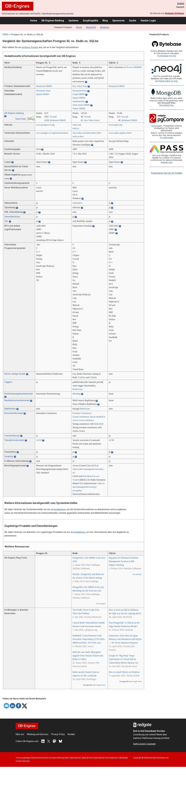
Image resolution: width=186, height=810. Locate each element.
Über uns (20, 734)
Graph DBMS (79, 94)
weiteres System (30, 47)
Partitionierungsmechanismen (18, 393)
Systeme (73, 20)
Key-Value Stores (91, 120)
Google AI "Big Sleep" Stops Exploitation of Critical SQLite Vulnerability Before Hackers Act (123, 659)
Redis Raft (98, 424)
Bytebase (104, 27)
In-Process (129, 67)
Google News (100, 685)
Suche (132, 20)
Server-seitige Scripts (14, 374)
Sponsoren (118, 20)
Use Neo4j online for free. (166, 81)
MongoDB (91, 27)
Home (33, 20)
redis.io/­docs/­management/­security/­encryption (89, 487)
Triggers (8, 382)
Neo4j (79, 27)
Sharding (76, 394)
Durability (8, 456)
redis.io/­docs (78, 136)
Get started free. (166, 105)
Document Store (43, 90)
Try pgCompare (166, 138)
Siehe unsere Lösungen (144, 744)
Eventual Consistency (82, 413)
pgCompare (156, 126)
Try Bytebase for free (166, 56)
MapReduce (10, 408)
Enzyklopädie (90, 20)
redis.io (76, 128)
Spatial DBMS (42, 94)
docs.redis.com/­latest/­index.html (87, 133)
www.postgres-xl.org (45, 125)
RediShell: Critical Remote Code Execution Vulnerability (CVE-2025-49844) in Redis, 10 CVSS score (89, 639)
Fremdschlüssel (12, 435)
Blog (105, 20)
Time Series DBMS (81, 105)
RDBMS (138, 67)
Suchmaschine (79, 101)
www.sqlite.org (115, 125)
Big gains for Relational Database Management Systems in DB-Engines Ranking (123, 561)
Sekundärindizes (12, 216)
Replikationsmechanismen (16, 400)
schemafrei (77, 203)
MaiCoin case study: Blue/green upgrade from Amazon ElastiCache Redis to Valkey (88, 655)
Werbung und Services (37, 734)
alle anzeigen (100, 604)
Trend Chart (20, 119)
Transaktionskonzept (14, 440)
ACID (39, 440)
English (180, 3)
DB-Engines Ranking (52, 20)
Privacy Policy (58, 734)
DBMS (5, 34)
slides (82, 377)
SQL (6, 221)
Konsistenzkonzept (13, 413)
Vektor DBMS (79, 108)
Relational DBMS (44, 86)
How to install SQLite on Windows (124, 672)
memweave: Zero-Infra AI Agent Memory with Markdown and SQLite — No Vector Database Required (125, 639)
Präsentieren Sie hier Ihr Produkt (166, 173)
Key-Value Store (80, 86)
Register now (166, 162)
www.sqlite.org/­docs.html (120, 133)
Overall (53, 117)
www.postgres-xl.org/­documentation (52, 133)
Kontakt (71, 734)
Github (93, 377)
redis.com (77, 125)
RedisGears (78, 389)
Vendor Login (148, 20)
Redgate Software (174, 13)
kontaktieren (60, 509)
